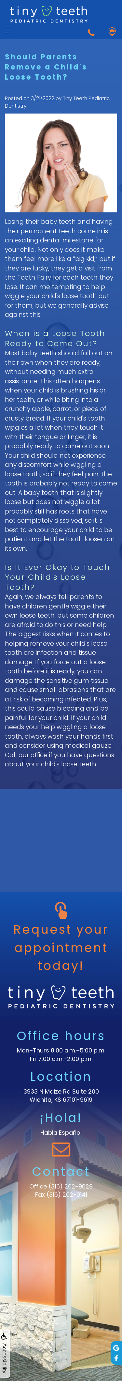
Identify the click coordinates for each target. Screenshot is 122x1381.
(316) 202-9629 (70, 1186)
